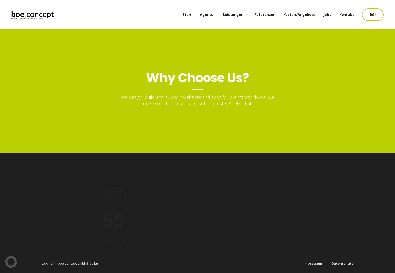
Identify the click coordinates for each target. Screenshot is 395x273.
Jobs (330, 12)
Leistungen (235, 12)
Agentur (209, 12)
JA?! (375, 12)
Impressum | (314, 263)
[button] (11, 262)
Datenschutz (342, 263)
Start (189, 12)
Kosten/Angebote (302, 12)
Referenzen (267, 12)
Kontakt (349, 12)
